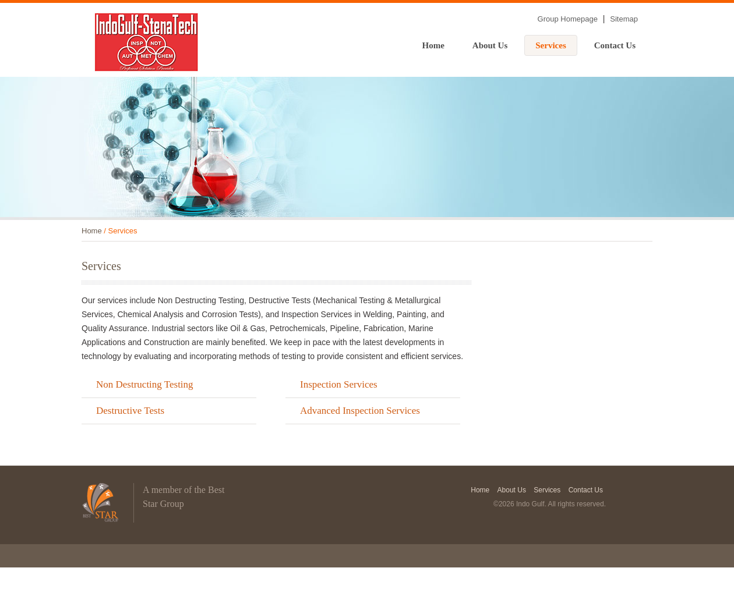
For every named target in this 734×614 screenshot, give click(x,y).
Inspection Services (338, 384)
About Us (489, 45)
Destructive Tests (130, 410)
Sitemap (624, 19)
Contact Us (615, 45)
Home (433, 45)
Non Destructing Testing (144, 384)
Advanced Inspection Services (360, 410)
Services (550, 45)
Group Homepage (568, 19)
